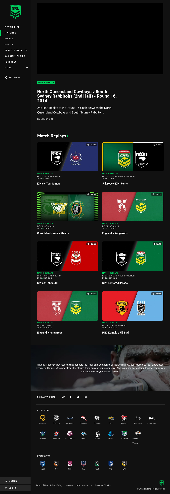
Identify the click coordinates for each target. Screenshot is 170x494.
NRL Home (12, 77)
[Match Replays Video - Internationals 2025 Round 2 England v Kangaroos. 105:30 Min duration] (67, 314)
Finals (9, 38)
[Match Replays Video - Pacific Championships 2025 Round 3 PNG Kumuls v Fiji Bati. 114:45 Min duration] (132, 314)
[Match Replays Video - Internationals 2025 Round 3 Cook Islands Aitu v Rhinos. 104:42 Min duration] (67, 214)
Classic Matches (16, 50)
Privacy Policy (56, 485)
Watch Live (12, 27)
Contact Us (87, 485)
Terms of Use (42, 485)
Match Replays (46, 82)
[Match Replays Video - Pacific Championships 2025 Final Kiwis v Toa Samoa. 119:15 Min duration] (67, 165)
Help (78, 485)
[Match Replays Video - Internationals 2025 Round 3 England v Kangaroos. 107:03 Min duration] (132, 214)
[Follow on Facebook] (70, 397)
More (16, 67)
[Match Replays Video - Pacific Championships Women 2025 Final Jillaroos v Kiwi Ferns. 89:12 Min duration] (132, 165)
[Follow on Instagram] (85, 397)
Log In (10, 487)
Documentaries (15, 56)
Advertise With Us (103, 485)
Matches (10, 33)
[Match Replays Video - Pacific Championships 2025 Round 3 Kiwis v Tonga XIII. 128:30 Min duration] (67, 264)
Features (11, 62)
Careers (69, 485)
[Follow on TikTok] (63, 397)
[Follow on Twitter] (78, 397)
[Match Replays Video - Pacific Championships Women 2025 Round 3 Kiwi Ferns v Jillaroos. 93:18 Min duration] (132, 264)
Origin (9, 44)
